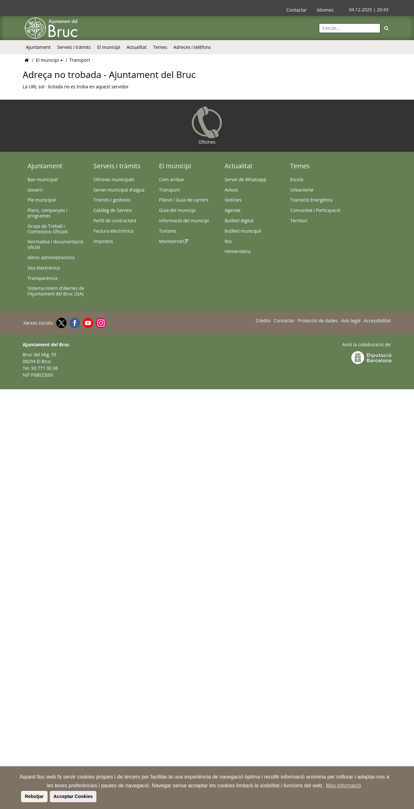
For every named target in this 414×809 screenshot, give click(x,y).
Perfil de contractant (114, 220)
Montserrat (174, 241)
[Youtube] (87, 323)
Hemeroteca (237, 251)
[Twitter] (61, 323)
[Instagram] (100, 323)
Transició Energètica (311, 200)
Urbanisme (301, 190)
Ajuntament (38, 47)
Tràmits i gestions (112, 200)
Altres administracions (50, 257)
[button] (20, 796)
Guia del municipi (177, 210)
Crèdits (263, 321)
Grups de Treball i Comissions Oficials (47, 229)
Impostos (103, 241)
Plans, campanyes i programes (47, 213)
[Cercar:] (349, 28)
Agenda (232, 210)
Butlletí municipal (242, 231)
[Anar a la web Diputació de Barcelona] (371, 357)
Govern (35, 190)
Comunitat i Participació (315, 210)
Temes (160, 47)
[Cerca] (386, 28)
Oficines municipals (114, 179)
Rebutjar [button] (34, 796)
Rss (228, 241)
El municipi (108, 47)
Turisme (167, 231)
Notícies (232, 200)
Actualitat (136, 47)
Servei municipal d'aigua (119, 190)
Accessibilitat (377, 321)
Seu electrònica (43, 268)
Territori (298, 220)
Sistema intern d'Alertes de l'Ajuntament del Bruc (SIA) (55, 291)
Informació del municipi (184, 220)
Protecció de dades (318, 321)
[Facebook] (74, 323)
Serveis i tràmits (74, 47)
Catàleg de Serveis (112, 210)
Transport (80, 60)
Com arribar (172, 179)
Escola (296, 179)
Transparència (42, 278)
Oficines (207, 125)
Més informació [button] (343, 785)
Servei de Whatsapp (245, 179)
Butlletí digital (238, 220)
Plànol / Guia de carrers (184, 200)
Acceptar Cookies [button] (73, 796)
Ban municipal (42, 179)
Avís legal (350, 321)
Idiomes (325, 10)
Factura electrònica (113, 231)
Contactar (296, 10)
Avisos (231, 190)
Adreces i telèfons (192, 47)
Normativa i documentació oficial (55, 244)
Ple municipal (41, 200)
